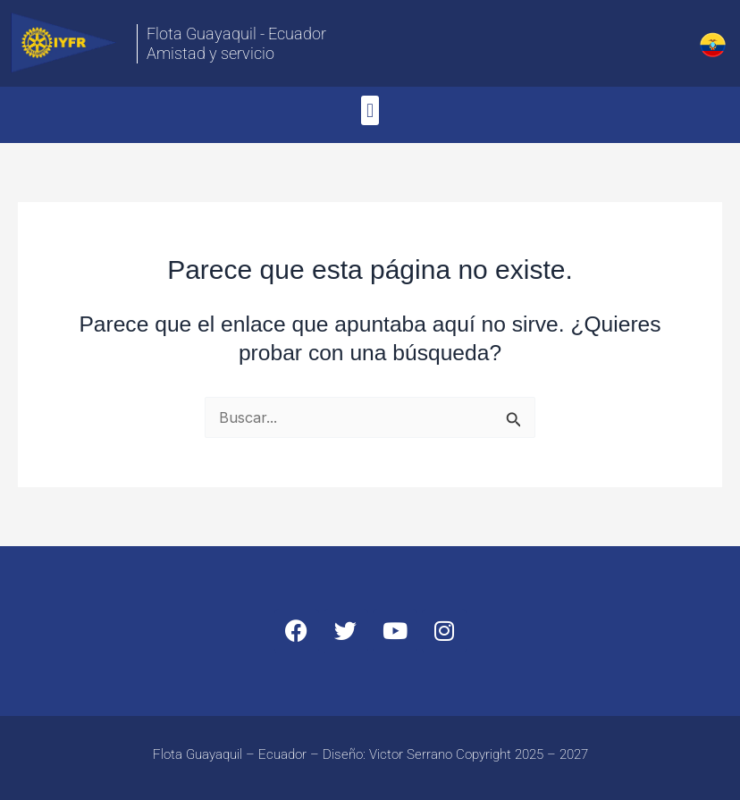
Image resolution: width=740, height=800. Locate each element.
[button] (369, 110)
